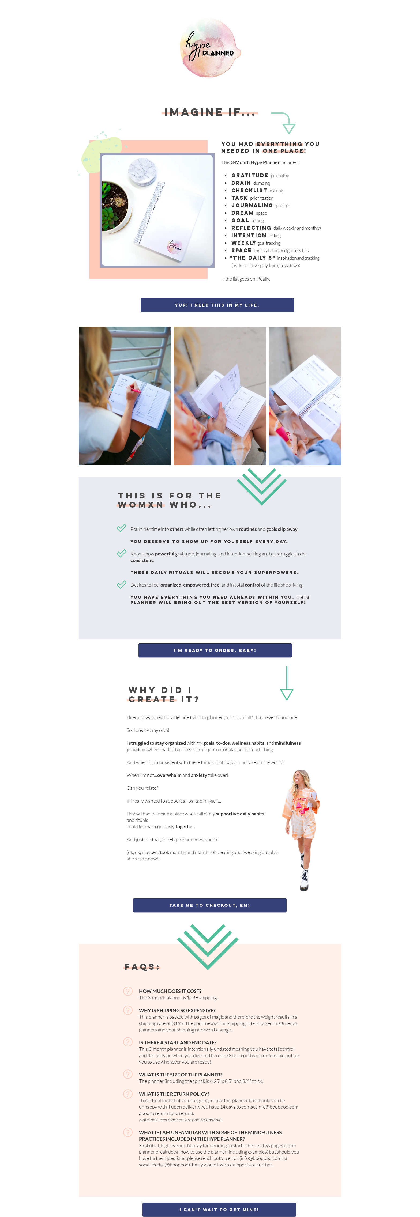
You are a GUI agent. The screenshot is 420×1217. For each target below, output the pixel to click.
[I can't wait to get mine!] (219, 1210)
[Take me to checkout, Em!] (210, 905)
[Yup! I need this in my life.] (217, 305)
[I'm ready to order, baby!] (215, 650)
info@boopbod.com (278, 1107)
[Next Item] (332, 396)
